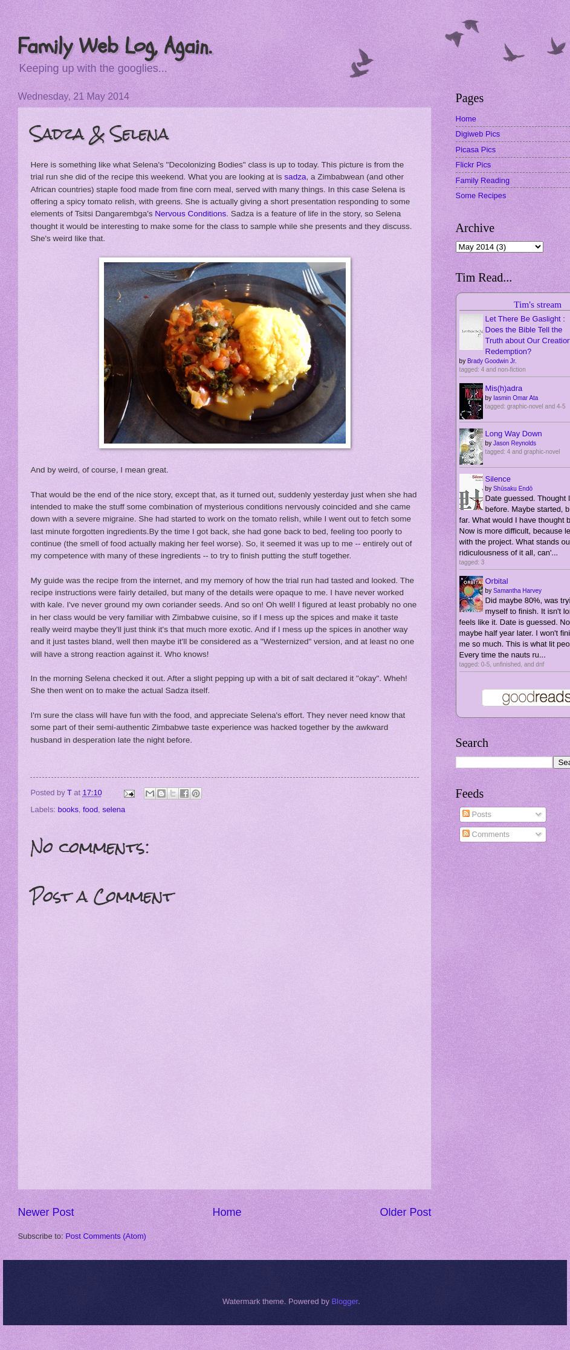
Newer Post (46, 1212)
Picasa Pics (476, 149)
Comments (486, 834)
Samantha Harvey (517, 590)
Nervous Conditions (190, 213)
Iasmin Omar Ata (515, 398)
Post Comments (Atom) (105, 1236)
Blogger (344, 1301)
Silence (498, 478)
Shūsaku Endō (513, 488)
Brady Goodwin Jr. (492, 361)
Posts (476, 814)
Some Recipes (481, 195)
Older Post (406, 1212)
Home (226, 1212)
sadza (295, 176)
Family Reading (483, 180)
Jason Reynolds (514, 443)
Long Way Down (513, 433)
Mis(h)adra (504, 388)
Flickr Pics (473, 164)
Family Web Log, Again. (115, 46)
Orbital (496, 581)
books (68, 809)
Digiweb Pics (478, 133)
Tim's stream (538, 304)
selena (113, 809)
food (90, 809)
